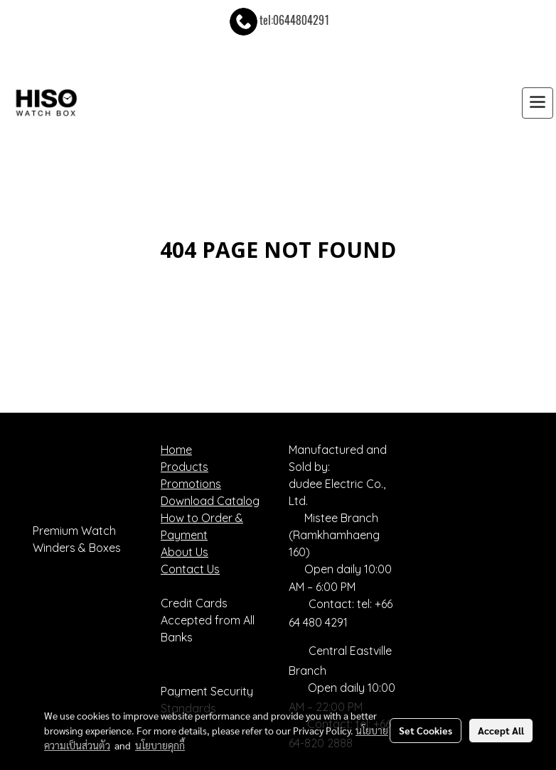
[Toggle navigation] (537, 103)
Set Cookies (425, 730)
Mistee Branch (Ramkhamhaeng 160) (334, 535)
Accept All (501, 730)
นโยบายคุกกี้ (160, 745)
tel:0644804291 (278, 20)
